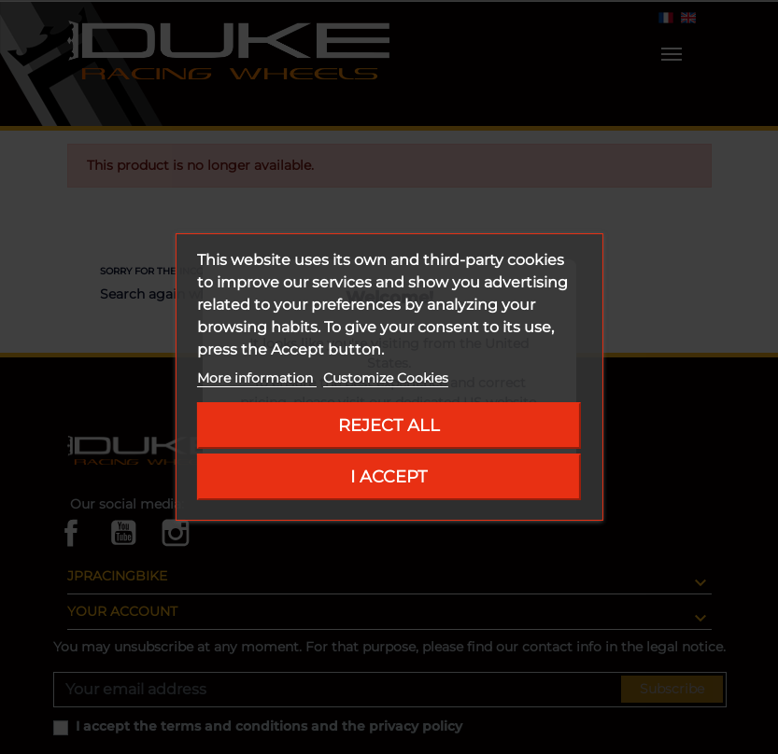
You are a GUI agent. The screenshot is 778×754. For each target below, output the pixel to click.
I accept (388, 476)
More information (257, 378)
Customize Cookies (385, 378)
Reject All (389, 425)
